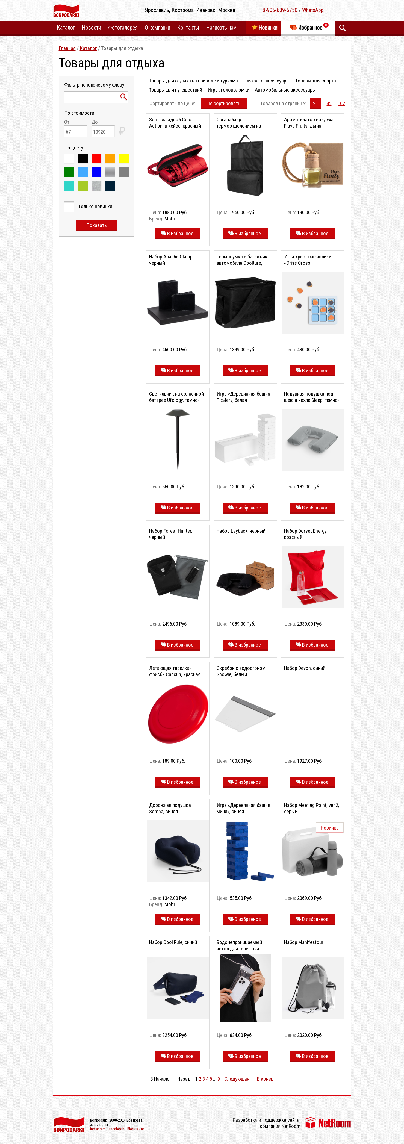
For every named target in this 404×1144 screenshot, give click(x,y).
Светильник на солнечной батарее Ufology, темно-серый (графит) (176, 400)
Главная (67, 48)
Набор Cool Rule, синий (173, 942)
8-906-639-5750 (280, 10)
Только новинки (95, 206)
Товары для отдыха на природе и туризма (193, 81)
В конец (265, 1079)
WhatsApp (313, 10)
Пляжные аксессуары (266, 81)
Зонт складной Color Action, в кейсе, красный (175, 122)
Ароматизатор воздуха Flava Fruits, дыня (309, 122)
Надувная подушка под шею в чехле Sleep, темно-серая (311, 400)
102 (341, 103)
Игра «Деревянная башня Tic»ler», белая (243, 397)
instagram (98, 1129)
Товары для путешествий (175, 90)
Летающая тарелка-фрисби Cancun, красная (174, 671)
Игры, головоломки (228, 90)
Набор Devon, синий (304, 668)
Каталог (88, 48)
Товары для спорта (315, 81)
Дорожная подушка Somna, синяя (170, 808)
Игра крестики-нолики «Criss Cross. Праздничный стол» (307, 262)
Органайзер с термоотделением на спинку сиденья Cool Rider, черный (245, 128)
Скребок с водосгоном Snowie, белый (241, 671)
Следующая (236, 1079)
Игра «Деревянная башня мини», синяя (243, 808)
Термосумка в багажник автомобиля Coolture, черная (242, 262)
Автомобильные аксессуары (285, 90)
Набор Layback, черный (241, 531)
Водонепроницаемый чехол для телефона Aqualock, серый (239, 948)
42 (329, 103)
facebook (116, 1129)
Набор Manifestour (303, 942)
